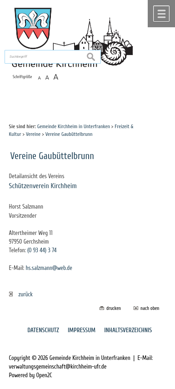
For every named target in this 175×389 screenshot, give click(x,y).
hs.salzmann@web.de (48, 268)
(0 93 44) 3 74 (42, 250)
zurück (21, 294)
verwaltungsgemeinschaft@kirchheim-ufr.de (58, 367)
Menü (161, 13)
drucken (113, 308)
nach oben (149, 308)
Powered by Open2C (30, 375)
